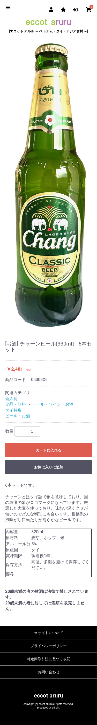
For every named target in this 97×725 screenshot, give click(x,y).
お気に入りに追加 (48, 467)
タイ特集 (13, 410)
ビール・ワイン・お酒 (52, 404)
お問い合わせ (48, 672)
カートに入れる (48, 450)
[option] (48, 184)
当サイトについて (48, 633)
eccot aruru (48, 695)
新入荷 (11, 398)
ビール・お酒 (17, 415)
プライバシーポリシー (49, 646)
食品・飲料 (15, 404)
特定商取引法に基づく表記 (48, 659)
